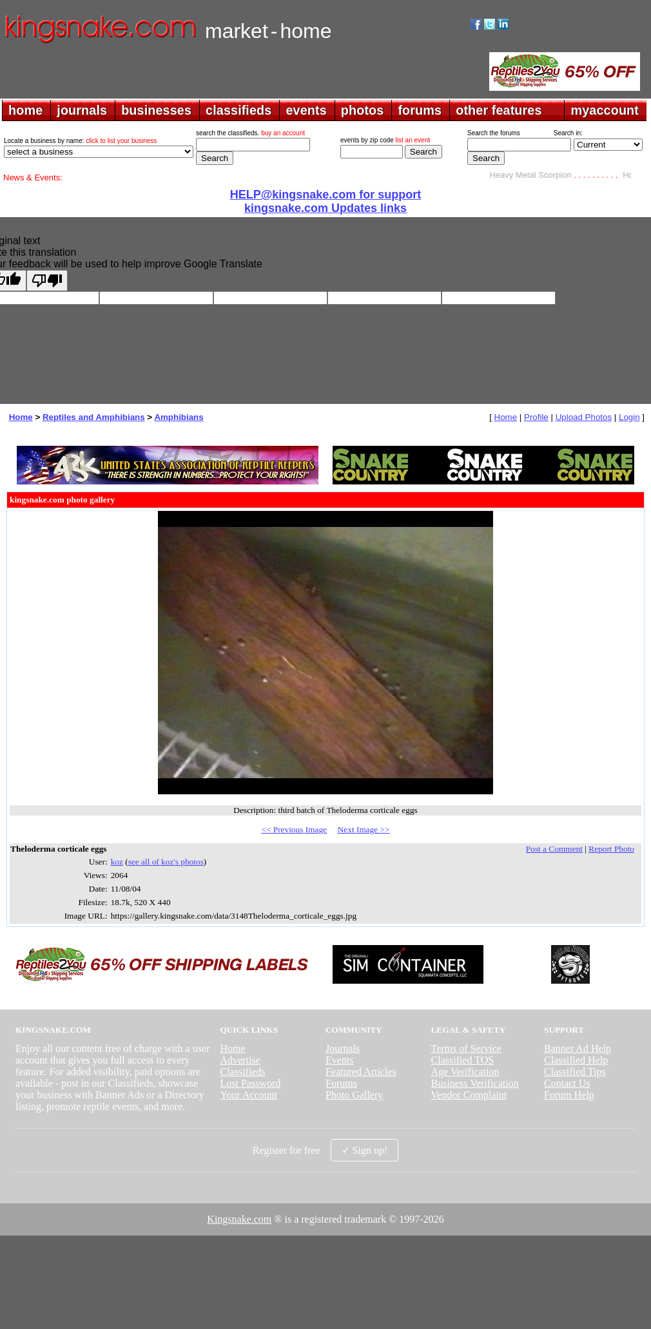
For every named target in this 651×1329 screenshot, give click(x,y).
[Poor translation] (47, 280)
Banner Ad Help (577, 1048)
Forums (341, 1083)
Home (21, 417)
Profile (536, 417)
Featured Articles (361, 1071)
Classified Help (576, 1060)
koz (117, 861)
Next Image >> (364, 829)
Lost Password (250, 1083)
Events (340, 1060)
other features (498, 110)
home (25, 110)
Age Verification (465, 1071)
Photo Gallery (354, 1094)
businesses (156, 110)
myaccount (604, 110)
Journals (343, 1048)
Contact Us (567, 1083)
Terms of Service (466, 1048)
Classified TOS (462, 1060)
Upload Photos (584, 417)
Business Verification (475, 1083)
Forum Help (569, 1094)
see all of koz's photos (166, 861)
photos (362, 110)
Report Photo (611, 849)
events (306, 110)
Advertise (240, 1060)
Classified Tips (575, 1071)
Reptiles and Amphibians (94, 417)
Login (629, 417)
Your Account (248, 1094)
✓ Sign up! (365, 1150)
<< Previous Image (294, 829)
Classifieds (242, 1071)
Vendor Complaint (469, 1094)
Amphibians (178, 417)
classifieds (238, 110)
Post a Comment (554, 849)
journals (82, 110)
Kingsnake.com (239, 1219)
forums (420, 110)
